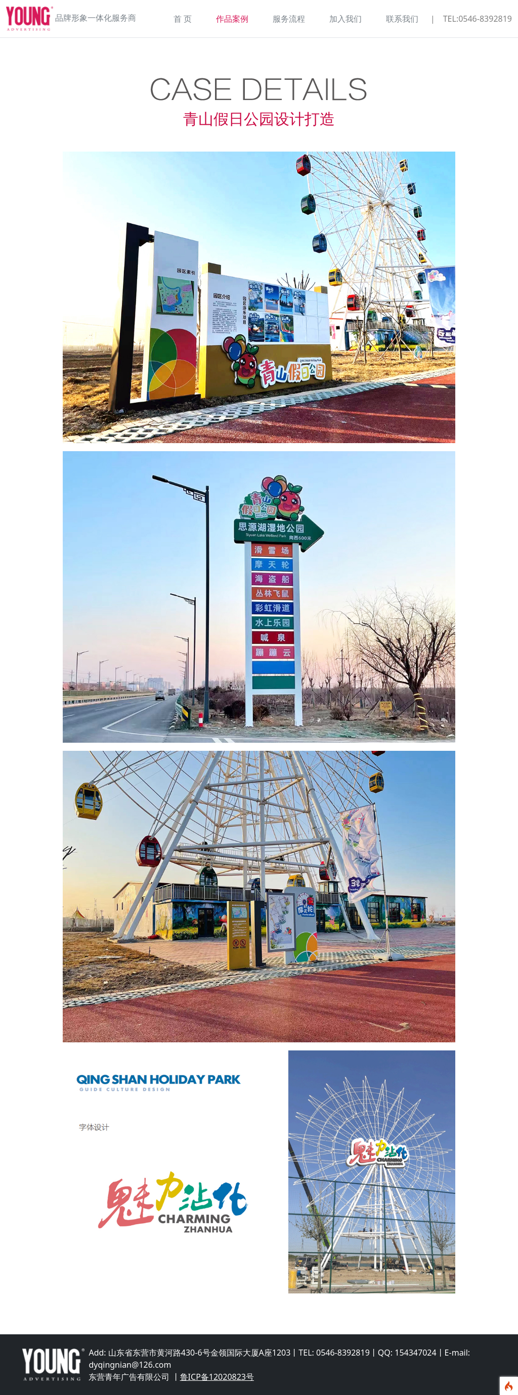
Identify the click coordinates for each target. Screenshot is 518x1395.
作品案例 (232, 18)
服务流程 (289, 18)
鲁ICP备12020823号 (217, 1376)
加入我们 (345, 18)
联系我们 (402, 18)
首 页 (183, 18)
